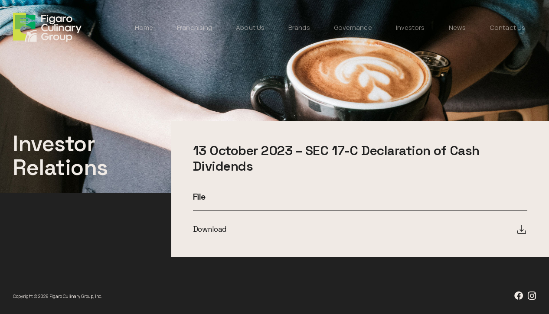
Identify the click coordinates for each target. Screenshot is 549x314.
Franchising (194, 27)
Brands (299, 27)
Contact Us (507, 27)
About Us (250, 27)
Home (144, 27)
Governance (353, 27)
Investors (410, 27)
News (457, 27)
